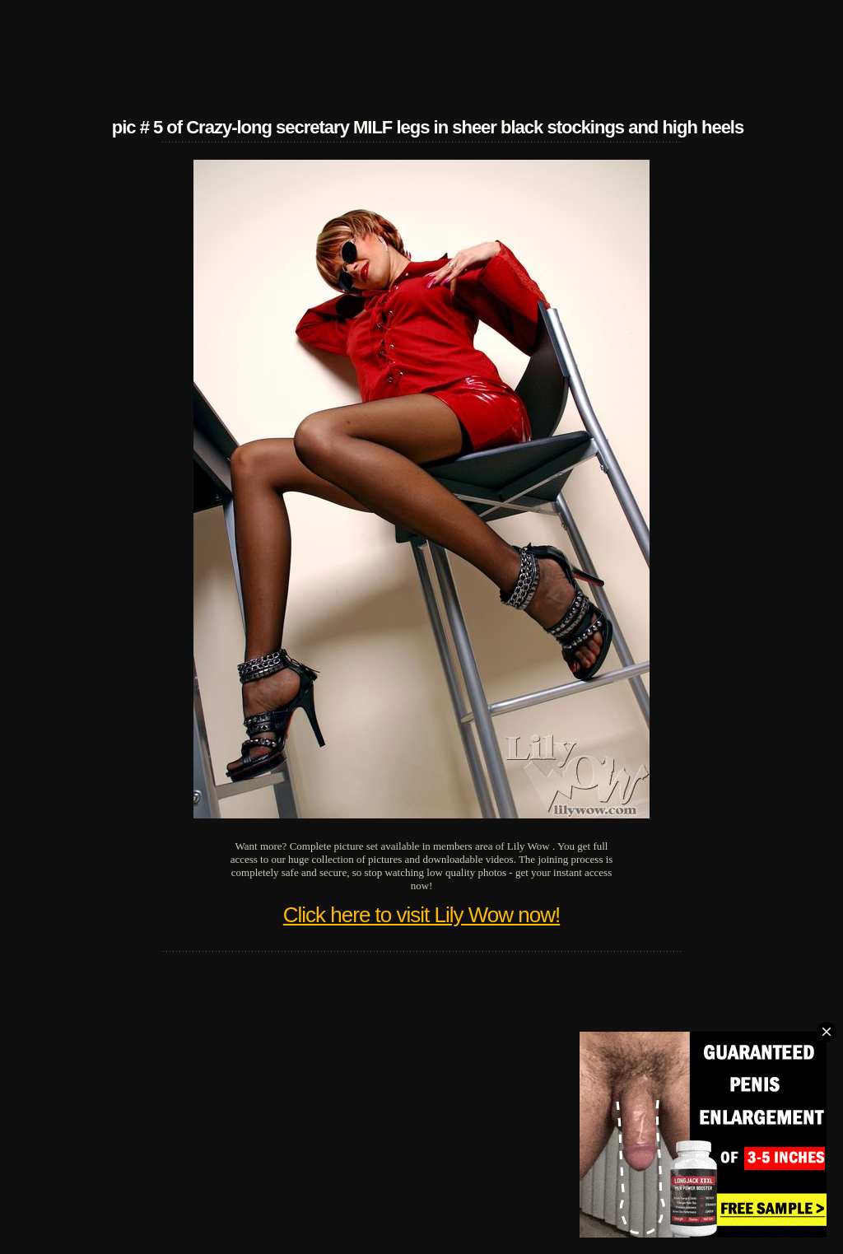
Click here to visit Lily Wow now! (421, 914)
